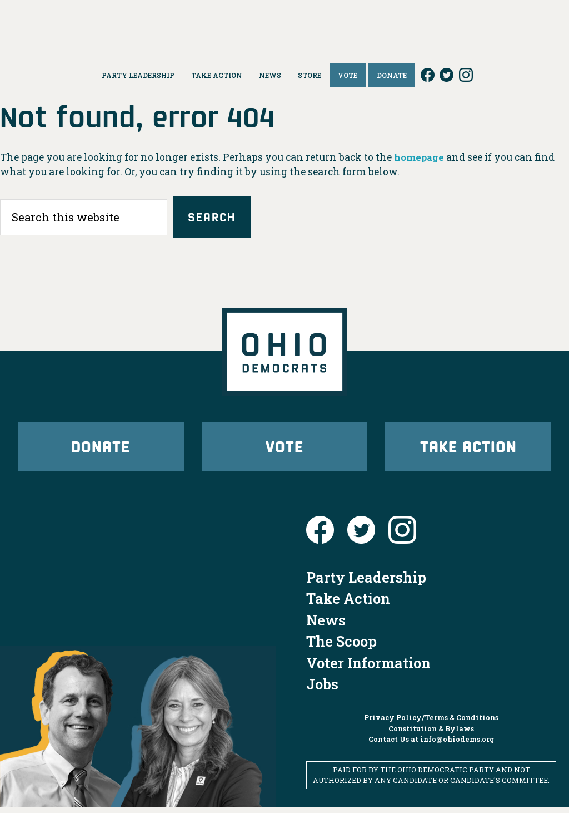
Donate (100, 450)
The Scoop (341, 647)
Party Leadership (366, 583)
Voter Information (368, 668)
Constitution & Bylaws (431, 734)
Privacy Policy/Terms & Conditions (431, 723)
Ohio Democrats (284, 25)
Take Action (468, 450)
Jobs (322, 690)
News (326, 626)
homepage (420, 157)
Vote (284, 450)
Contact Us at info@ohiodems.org (431, 745)
